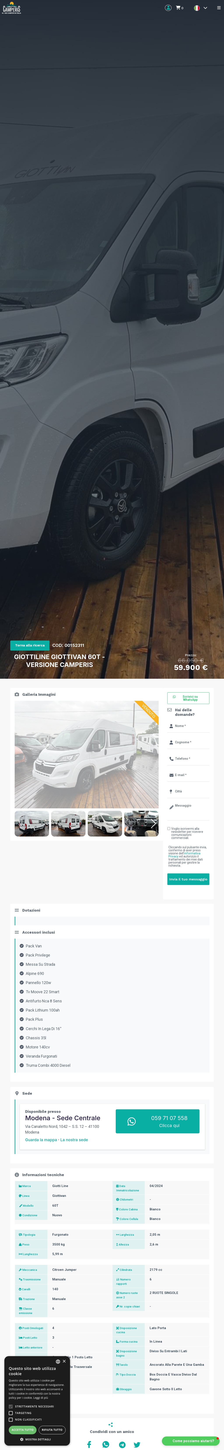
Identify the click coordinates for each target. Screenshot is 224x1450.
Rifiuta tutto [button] (52, 1430)
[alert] (37, 1401)
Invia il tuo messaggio (188, 879)
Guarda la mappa (41, 1139)
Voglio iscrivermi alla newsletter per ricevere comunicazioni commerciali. (187, 833)
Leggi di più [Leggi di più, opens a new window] (40, 1398)
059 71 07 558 (169, 1118)
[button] (153, 823)
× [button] (64, 1361)
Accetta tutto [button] (22, 1430)
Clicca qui (169, 1125)
